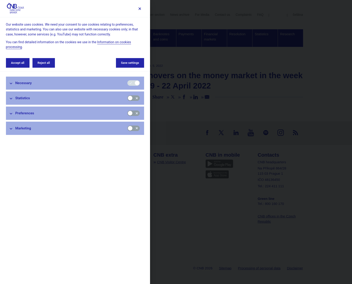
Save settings (130, 62)
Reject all (44, 62)
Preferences (24, 113)
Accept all (17, 62)
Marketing (23, 128)
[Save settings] (139, 8)
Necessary (23, 83)
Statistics (22, 98)
